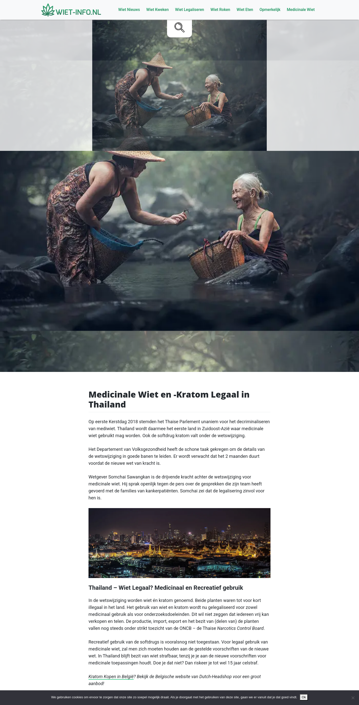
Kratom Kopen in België (111, 676)
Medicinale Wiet (301, 9)
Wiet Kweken (157, 9)
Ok (304, 697)
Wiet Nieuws (129, 9)
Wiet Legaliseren (189, 9)
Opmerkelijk (270, 9)
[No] (352, 697)
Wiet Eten (245, 9)
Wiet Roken (220, 9)
